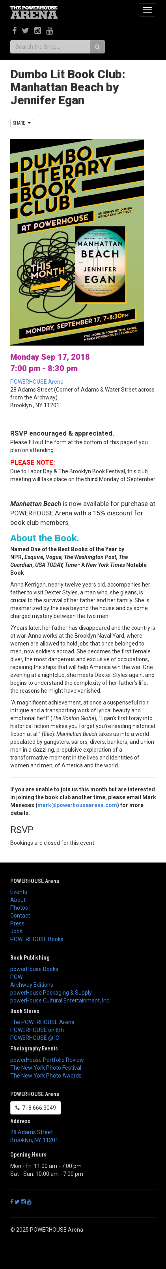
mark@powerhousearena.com (77, 805)
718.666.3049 (35, 1108)
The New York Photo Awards (46, 1075)
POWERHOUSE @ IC (34, 1038)
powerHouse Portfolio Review (47, 1060)
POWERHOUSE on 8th (37, 1030)
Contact (20, 915)
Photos (19, 908)
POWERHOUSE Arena (36, 382)
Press (17, 923)
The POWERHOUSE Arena (42, 1022)
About (18, 900)
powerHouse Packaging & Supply (51, 992)
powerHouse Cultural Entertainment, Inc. (60, 1000)
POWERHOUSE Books (36, 939)
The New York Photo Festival (45, 1068)
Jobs (16, 931)
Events (18, 892)
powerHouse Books (34, 969)
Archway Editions (31, 985)
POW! (17, 977)
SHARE (22, 123)
